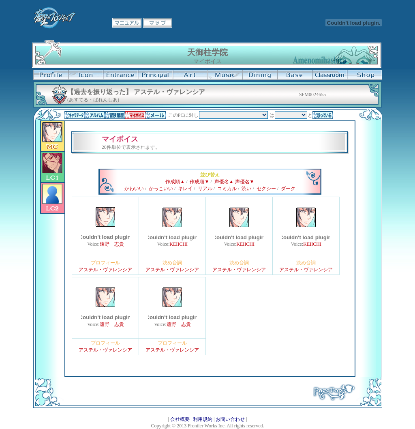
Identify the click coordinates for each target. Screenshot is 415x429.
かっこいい (161, 188)
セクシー (266, 188)
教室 (329, 75)
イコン (85, 75)
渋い (246, 188)
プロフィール (50, 75)
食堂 (259, 75)
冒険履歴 (115, 115)
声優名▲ (224, 181)
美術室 (190, 75)
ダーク (288, 188)
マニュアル (126, 23)
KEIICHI (178, 244)
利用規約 (202, 419)
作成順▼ (199, 181)
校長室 (155, 75)
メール (155, 115)
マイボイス (135, 115)
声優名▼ (245, 181)
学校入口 (120, 75)
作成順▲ (175, 181)
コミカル (227, 188)
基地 (294, 75)
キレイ (185, 188)
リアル (205, 188)
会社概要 (180, 419)
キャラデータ (74, 115)
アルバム (95, 115)
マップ (157, 23)
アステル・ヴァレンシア (105, 269)
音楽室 (225, 75)
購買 (364, 75)
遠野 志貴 (112, 244)
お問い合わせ (230, 419)
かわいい (134, 188)
